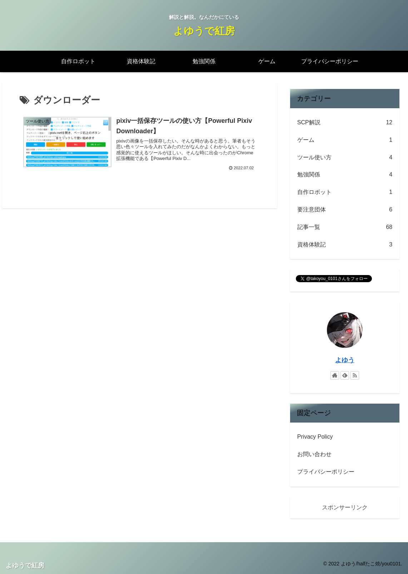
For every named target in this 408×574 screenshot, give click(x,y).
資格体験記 (344, 245)
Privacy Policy (315, 437)
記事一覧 (344, 227)
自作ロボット (344, 192)
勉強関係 (344, 175)
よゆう (344, 360)
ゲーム (344, 140)
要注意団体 (344, 210)
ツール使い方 (344, 158)
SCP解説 (344, 123)
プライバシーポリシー (325, 472)
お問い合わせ (314, 454)
